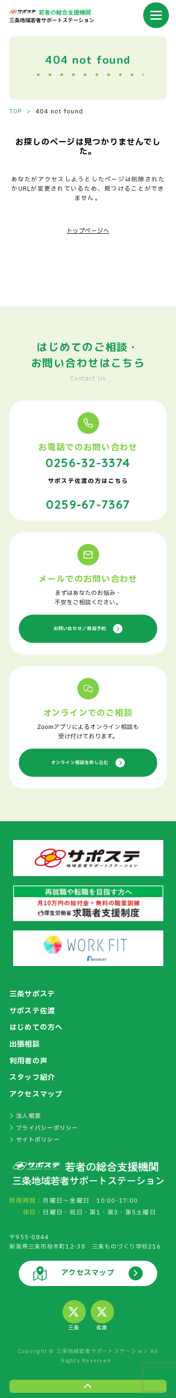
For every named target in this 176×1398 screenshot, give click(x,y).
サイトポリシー (34, 1135)
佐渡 (102, 1312)
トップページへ (88, 230)
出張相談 (25, 1041)
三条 (74, 1312)
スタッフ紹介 (33, 1074)
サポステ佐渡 (33, 1008)
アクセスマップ (37, 1090)
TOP (15, 111)
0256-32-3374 (88, 461)
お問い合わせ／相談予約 (88, 626)
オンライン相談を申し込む (88, 760)
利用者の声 (29, 1057)
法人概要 (25, 1112)
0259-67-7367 (88, 502)
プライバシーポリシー (43, 1123)
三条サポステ (33, 992)
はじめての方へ (37, 1025)
